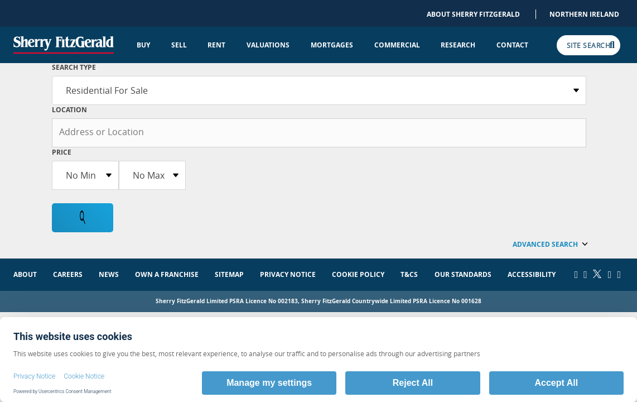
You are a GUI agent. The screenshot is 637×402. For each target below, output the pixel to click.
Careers (68, 274)
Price (61, 152)
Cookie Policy (358, 274)
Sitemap (229, 274)
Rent (216, 45)
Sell (179, 45)
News (109, 274)
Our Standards (463, 274)
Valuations (268, 45)
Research (458, 45)
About (25, 274)
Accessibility (532, 274)
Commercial (397, 45)
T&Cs (409, 274)
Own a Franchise (167, 274)
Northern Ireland (584, 14)
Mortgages (332, 45)
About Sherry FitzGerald (473, 14)
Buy (143, 45)
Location (69, 109)
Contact (512, 45)
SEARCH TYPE (74, 67)
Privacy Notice (288, 274)
